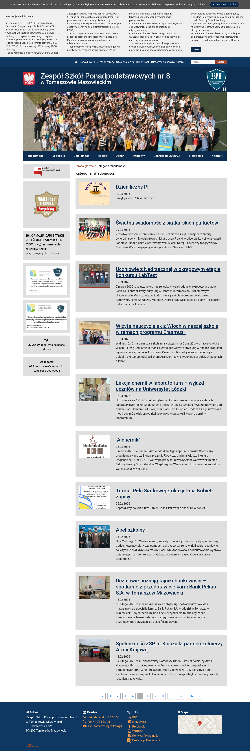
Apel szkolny (130, 530)
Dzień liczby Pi (132, 187)
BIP (132, 717)
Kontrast (142, 62)
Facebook (136, 726)
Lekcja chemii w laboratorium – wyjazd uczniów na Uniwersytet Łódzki (160, 386)
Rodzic (102, 156)
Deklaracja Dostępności (144, 740)
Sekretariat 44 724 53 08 (101, 717)
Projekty (139, 156)
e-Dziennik (136, 722)
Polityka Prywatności (143, 735)
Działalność (81, 156)
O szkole (59, 156)
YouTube (135, 731)
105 (179, 696)
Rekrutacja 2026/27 (166, 156)
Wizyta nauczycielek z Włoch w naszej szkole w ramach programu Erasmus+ (167, 329)
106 (190, 696)
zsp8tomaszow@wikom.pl (102, 726)
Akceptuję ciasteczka (224, 4)
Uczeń (120, 156)
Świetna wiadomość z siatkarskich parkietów (167, 223)
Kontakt (217, 156)
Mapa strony (105, 62)
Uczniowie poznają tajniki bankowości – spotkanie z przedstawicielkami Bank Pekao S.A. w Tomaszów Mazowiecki (166, 587)
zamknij (195, 50)
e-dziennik (196, 156)
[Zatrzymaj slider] (224, 89)
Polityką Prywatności (93, 4)
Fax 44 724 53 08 (96, 721)
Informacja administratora (167, 62)
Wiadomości (35, 156)
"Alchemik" (128, 440)
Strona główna (85, 62)
